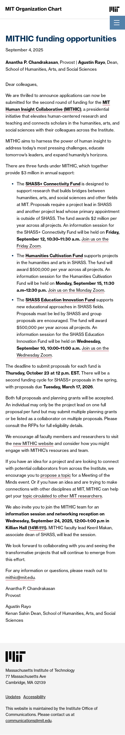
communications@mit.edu (29, 720)
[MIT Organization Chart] (34, 9)
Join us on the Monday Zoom (76, 290)
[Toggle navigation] (117, 23)
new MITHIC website (33, 443)
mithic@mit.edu (20, 577)
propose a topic (55, 475)
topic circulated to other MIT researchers (62, 496)
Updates (13, 696)
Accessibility (34, 696)
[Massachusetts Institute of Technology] (114, 9)
